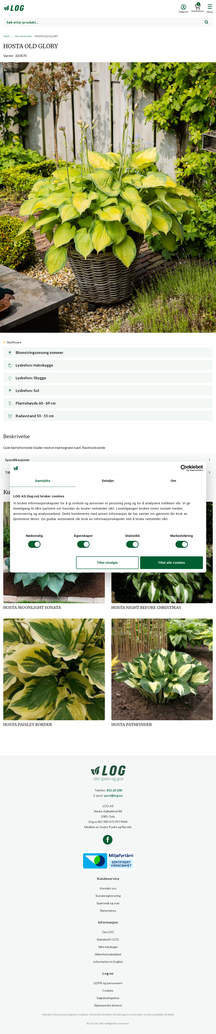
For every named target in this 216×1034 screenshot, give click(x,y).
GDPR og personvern (108, 983)
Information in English (108, 961)
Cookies (108, 990)
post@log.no (113, 795)
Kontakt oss (108, 888)
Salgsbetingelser (108, 998)
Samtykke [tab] (42, 481)
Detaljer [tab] (108, 481)
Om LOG (108, 932)
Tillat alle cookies (171, 562)
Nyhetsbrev (108, 910)
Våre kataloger (108, 947)
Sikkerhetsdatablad (108, 954)
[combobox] (108, 22)
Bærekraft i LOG (108, 939)
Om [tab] (173, 481)
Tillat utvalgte (107, 562)
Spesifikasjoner (17, 460)
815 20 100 (114, 790)
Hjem (6, 36)
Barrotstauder (23, 36)
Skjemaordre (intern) (108, 1005)
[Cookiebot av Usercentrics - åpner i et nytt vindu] (184, 468)
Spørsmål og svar (108, 903)
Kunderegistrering (108, 896)
